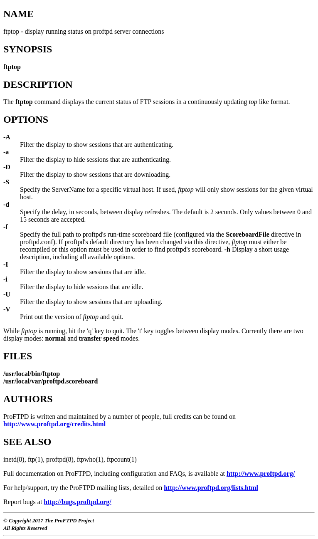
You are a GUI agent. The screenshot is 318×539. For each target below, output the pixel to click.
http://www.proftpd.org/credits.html (54, 424)
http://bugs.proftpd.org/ (77, 501)
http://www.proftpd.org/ (261, 473)
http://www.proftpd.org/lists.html (211, 487)
